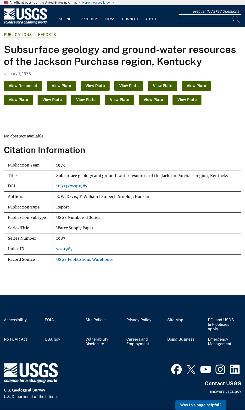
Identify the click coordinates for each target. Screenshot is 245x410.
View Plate (61, 85)
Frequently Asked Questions (216, 11)
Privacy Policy (138, 320)
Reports (47, 34)
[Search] (236, 19)
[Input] (210, 19)
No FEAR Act (15, 339)
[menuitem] (66, 16)
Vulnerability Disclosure (96, 341)
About (150, 19)
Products (89, 19)
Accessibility (15, 320)
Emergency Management (219, 341)
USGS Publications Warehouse (84, 259)
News (110, 19)
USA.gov (52, 339)
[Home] (25, 23)
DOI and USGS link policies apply (221, 324)
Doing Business (180, 339)
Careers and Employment (137, 341)
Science (66, 19)
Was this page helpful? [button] (201, 405)
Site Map (175, 320)
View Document (23, 85)
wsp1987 (64, 249)
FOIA (49, 320)
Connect (130, 19)
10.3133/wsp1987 (71, 186)
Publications (18, 34)
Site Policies (96, 320)
